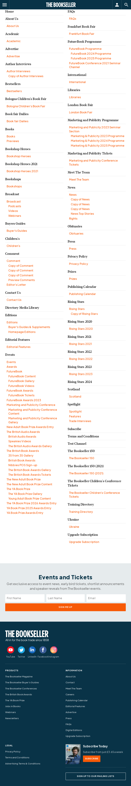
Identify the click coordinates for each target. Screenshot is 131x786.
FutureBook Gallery (21, 381)
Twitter (21, 656)
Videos (13, 211)
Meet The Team (79, 172)
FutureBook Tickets (21, 395)
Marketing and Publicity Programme (93, 120)
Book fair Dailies (17, 114)
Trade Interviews (80, 421)
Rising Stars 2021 (80, 337)
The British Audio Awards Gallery (30, 446)
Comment (12, 254)
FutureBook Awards (20, 390)
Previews (13, 141)
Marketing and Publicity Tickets (90, 153)
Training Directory (81, 504)
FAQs (71, 11)
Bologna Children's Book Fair (25, 99)
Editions (11, 315)
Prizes (72, 272)
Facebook (43, 656)
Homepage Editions (21, 332)
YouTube (10, 656)
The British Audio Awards (23, 432)
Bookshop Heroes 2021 (21, 164)
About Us (11, 19)
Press (71, 241)
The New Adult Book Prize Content (29, 484)
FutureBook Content (22, 376)
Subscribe (74, 429)
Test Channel (77, 444)
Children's (12, 239)
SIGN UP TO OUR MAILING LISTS (95, 776)
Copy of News (80, 199)
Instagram (53, 656)
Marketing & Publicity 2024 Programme (98, 140)
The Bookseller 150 (81, 451)
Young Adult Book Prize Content (29, 498)
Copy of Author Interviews (25, 76)
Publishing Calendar (82, 287)
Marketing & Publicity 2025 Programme (98, 145)
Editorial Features (17, 340)
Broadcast (12, 194)
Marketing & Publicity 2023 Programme (98, 136)
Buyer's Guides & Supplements (29, 327)
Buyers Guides (15, 223)
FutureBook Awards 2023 (24, 400)
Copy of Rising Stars (84, 314)
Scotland (74, 389)
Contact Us (13, 293)
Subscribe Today (95, 746)
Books (9, 129)
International (77, 75)
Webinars (14, 215)
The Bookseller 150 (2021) (86, 466)
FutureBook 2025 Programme (91, 58)
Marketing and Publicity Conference (31, 405)
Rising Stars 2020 (80, 322)
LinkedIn (32, 656)
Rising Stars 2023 (80, 367)
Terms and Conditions (83, 436)
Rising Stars (76, 302)
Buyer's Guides (17, 230)
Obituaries (75, 226)
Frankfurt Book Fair (81, 27)
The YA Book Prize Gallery (25, 494)
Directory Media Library (22, 308)
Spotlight (74, 404)
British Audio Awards (22, 436)
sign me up (65, 607)
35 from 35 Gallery (20, 455)
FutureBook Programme (85, 42)
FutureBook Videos (21, 386)
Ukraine (73, 520)
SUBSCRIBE (91, 758)
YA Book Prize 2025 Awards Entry (29, 508)
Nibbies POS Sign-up (22, 465)
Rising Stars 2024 (80, 382)
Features (75, 416)
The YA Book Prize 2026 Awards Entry (32, 503)
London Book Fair (80, 105)
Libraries (74, 90)
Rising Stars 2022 (80, 352)
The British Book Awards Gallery (29, 470)
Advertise (12, 49)
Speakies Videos (19, 441)
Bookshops (13, 179)
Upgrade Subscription (83, 535)
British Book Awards (21, 460)
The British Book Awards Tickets (29, 474)
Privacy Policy (78, 256)
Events (10, 355)
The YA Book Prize (18, 489)
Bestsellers (13, 84)
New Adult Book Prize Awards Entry (30, 427)
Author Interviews (18, 64)
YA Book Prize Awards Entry (25, 513)
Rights (73, 218)
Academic (12, 34)
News (72, 187)
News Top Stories (82, 213)
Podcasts (14, 206)
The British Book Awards (23, 451)
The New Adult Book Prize (24, 479)
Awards (12, 366)
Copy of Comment (20, 265)
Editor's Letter (16, 284)
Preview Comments (21, 280)
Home (9, 11)
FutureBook (14, 371)
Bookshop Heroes (17, 149)
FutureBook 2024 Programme (91, 53)
